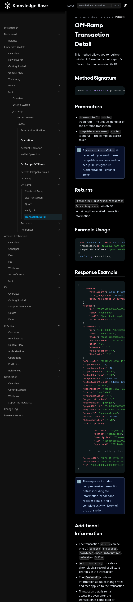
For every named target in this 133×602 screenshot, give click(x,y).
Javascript (25, 100)
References (29, 255)
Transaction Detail (31, 240)
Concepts (13, 274)
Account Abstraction (21, 261)
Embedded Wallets (21, 36)
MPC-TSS (21, 351)
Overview (13, 42)
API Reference (23, 299)
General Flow (15, 61)
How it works (15, 48)
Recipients (29, 248)
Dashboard (21, 23)
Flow (23, 280)
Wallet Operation (29, 155)
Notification (21, 402)
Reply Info (30, 232)
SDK (23, 80)
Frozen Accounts (13, 440)
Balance (12, 29)
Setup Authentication (29, 123)
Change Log (11, 434)
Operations (23, 383)
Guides (12, 338)
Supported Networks (20, 427)
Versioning (14, 68)
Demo (11, 344)
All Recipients (113, 586)
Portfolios (23, 389)
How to (23, 74)
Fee (10, 287)
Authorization (16, 376)
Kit (21, 312)
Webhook (13, 293)
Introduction (11, 16)
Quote (28, 225)
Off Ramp (29, 199)
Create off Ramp (30, 207)
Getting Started (17, 55)
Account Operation (29, 145)
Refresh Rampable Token (26, 182)
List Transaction (31, 217)
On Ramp (29, 192)
